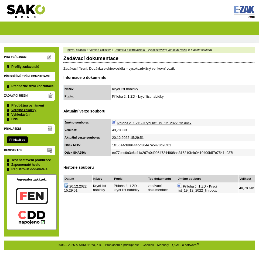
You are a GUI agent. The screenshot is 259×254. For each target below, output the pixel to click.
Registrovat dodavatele (29, 169)
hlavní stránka (76, 49)
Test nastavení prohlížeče (31, 160)
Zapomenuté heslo (25, 165)
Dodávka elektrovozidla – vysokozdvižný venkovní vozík (150, 49)
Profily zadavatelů (25, 67)
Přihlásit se (17, 139)
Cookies (148, 244)
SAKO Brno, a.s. (29, 13)
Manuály (163, 244)
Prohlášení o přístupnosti (122, 244)
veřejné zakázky (100, 49)
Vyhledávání (20, 115)
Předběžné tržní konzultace (32, 86)
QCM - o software (184, 244)
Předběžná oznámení (27, 105)
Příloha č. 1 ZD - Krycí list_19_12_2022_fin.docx (154, 123)
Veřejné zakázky (23, 110)
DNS (14, 119)
